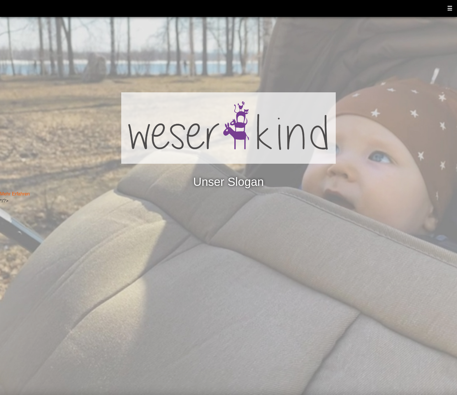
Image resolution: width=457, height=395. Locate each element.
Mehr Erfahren (15, 193)
